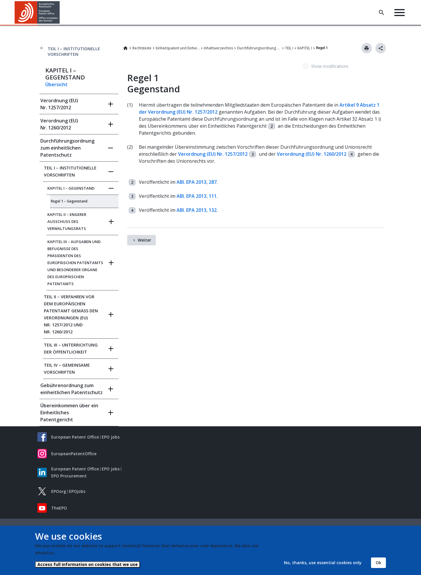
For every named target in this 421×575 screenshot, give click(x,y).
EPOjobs (77, 491)
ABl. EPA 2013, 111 (197, 196)
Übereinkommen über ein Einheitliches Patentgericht (69, 412)
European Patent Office (75, 437)
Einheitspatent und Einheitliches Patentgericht (178, 48)
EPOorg (58, 491)
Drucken (366, 48)
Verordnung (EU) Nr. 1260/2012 (59, 124)
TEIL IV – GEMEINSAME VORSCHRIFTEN (67, 368)
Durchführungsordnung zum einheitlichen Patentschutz (259, 48)
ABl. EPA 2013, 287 (197, 182)
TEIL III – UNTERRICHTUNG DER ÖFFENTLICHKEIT (71, 348)
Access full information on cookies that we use (87, 564)
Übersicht (56, 84)
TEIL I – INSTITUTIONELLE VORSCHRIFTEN (74, 51)
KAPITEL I (304, 48)
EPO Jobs (111, 437)
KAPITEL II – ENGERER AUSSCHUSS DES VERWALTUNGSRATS (66, 221)
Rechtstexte (141, 48)
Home (125, 48)
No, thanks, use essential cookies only (323, 562)
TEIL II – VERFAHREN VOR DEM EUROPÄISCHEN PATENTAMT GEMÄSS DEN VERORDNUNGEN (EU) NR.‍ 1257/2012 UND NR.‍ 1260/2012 (71, 314)
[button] (60, 12)
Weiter (144, 240)
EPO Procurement (69, 476)
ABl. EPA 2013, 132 (197, 210)
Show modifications (329, 66)
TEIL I (289, 48)
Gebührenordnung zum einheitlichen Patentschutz (71, 389)
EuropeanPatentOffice (73, 453)
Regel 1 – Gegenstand (69, 201)
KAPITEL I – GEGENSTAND (70, 188)
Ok (378, 562)
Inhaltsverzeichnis (218, 48)
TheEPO (59, 508)
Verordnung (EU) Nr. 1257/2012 (59, 104)
